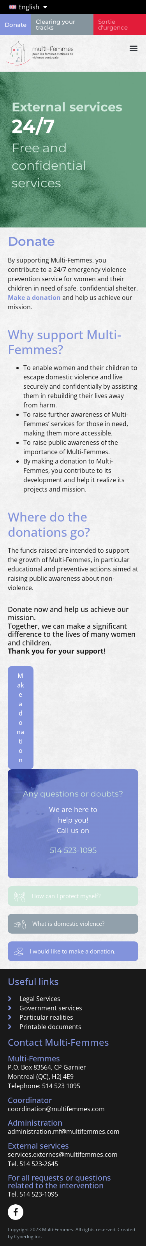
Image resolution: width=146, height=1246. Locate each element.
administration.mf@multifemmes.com (64, 1131)
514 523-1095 (73, 850)
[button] (133, 47)
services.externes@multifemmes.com (63, 1154)
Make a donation (34, 297)
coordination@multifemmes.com (56, 1109)
